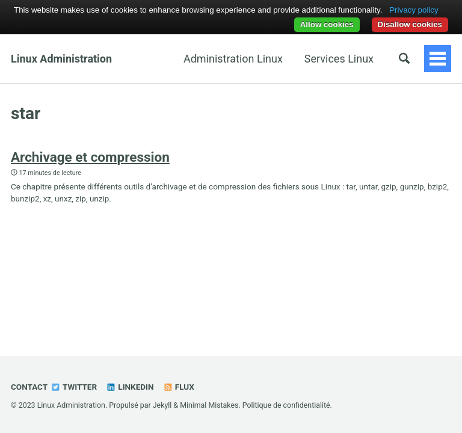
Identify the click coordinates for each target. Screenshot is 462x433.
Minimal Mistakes (209, 405)
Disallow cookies (410, 24)
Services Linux (339, 58)
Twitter (74, 387)
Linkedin (129, 387)
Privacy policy (413, 9)
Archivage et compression (90, 157)
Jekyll (162, 405)
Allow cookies (327, 24)
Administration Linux (233, 58)
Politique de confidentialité (286, 405)
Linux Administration (61, 58)
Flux (178, 387)
